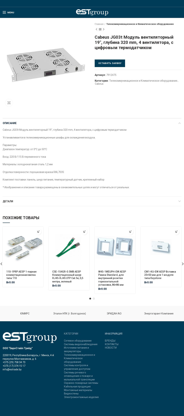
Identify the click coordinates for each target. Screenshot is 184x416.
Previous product (96, 29)
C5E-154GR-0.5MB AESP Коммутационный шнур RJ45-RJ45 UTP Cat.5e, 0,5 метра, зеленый (67, 276)
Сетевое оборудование (78, 340)
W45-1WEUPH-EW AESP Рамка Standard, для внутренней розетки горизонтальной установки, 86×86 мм (112, 278)
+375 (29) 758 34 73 (14, 362)
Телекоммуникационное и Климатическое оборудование (140, 24)
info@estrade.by (12, 369)
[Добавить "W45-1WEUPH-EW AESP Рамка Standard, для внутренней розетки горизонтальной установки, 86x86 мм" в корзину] (130, 231)
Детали (8, 201)
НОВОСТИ (111, 347)
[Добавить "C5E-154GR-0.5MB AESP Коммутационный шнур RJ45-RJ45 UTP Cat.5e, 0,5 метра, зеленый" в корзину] (84, 231)
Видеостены (71, 393)
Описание (10, 123)
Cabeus (99, 83)
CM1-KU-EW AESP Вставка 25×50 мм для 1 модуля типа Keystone (160, 275)
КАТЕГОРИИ (71, 333)
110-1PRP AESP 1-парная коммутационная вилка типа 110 (21, 275)
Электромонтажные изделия (81, 397)
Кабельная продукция (77, 386)
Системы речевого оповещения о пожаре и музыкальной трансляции (79, 376)
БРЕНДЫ (110, 340)
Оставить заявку (109, 63)
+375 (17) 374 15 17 (14, 365)
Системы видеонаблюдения (80, 344)
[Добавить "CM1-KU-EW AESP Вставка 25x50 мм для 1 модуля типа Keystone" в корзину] (176, 231)
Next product (104, 29)
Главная (99, 24)
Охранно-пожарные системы (81, 382)
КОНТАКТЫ (111, 344)
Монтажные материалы (78, 390)
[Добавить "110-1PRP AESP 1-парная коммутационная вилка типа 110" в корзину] (38, 231)
